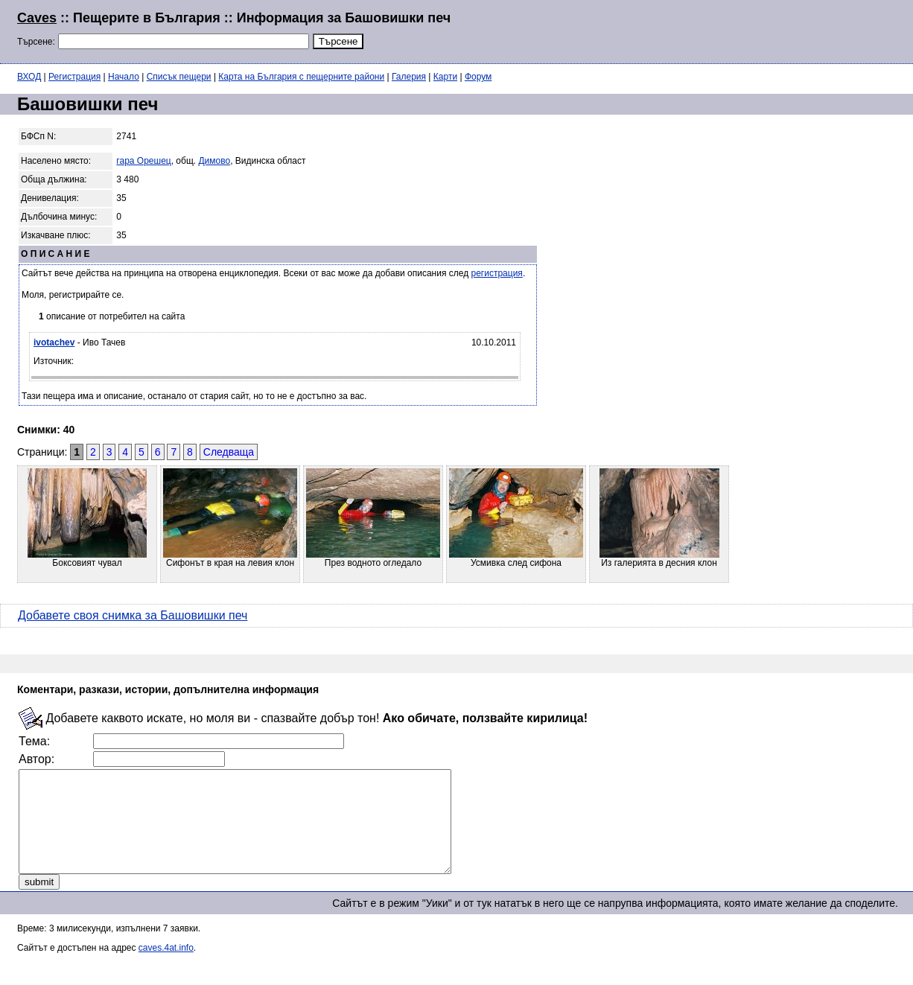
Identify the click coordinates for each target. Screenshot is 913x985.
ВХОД (29, 76)
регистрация (497, 273)
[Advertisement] (715, 29)
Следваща (228, 452)
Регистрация (74, 76)
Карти (445, 76)
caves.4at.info (166, 968)
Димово (214, 161)
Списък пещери (179, 76)
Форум (478, 76)
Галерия (409, 76)
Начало (123, 76)
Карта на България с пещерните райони (301, 76)
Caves (37, 17)
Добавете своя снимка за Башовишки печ (132, 615)
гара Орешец (143, 161)
